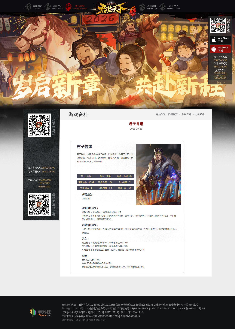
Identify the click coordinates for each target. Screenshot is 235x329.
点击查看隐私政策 (95, 320)
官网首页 (37, 7)
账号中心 (173, 7)
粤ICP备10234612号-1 (74, 308)
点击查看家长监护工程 (74, 320)
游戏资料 (80, 7)
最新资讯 (57, 7)
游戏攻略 (151, 7)
